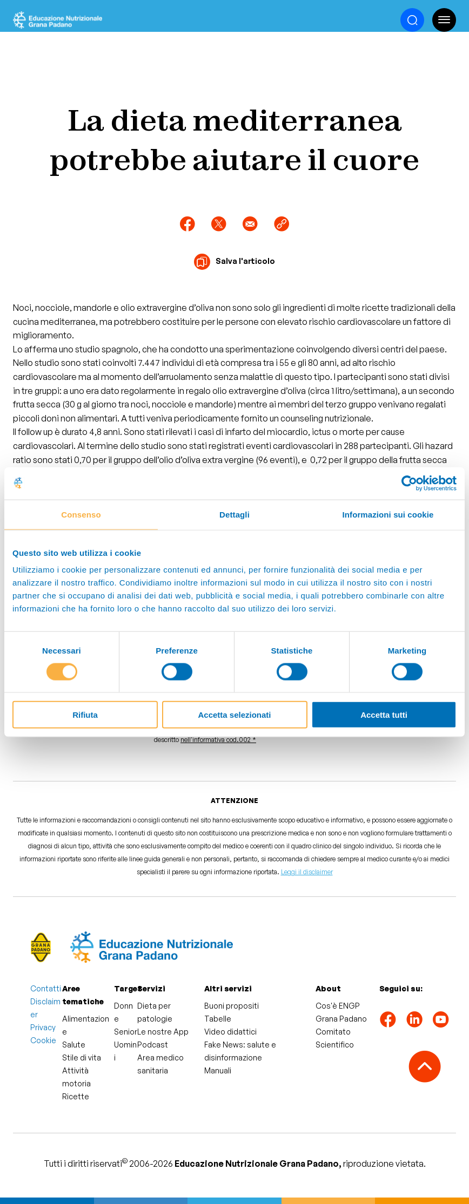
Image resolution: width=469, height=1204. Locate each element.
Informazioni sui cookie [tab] (388, 514)
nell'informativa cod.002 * (218, 740)
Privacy (43, 1027)
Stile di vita (81, 1057)
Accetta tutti (383, 714)
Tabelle (217, 1018)
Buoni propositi (231, 1005)
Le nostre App (163, 1031)
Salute (73, 1044)
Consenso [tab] (80, 514)
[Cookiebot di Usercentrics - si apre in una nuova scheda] (409, 483)
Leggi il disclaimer (307, 872)
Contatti (45, 988)
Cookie (43, 1040)
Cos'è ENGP (338, 1005)
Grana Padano (341, 1018)
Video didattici (230, 1031)
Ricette (75, 1096)
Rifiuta (85, 714)
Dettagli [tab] (234, 514)
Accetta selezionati (234, 714)
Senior (125, 1031)
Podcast (152, 1044)
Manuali (217, 1070)
